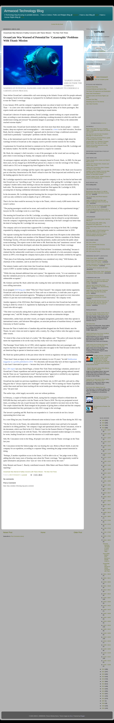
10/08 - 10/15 (107, 477)
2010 (103, 698)
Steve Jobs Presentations (93, 93)
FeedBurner (102, 51)
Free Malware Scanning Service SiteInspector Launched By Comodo (96, 296)
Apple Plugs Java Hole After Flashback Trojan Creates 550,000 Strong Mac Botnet (97, 292)
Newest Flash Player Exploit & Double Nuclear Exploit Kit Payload (96, 261)
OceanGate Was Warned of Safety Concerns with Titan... (107, 567)
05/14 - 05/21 (107, 590)
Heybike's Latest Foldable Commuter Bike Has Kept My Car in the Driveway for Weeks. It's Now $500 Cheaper (97, 173)
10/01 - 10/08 (107, 481)
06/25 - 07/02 (107, 536)
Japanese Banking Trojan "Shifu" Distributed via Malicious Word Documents (98, 272)
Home (43, 532)
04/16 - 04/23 (107, 605)
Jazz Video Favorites (92, 104)
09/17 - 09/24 (107, 489)
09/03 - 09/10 (107, 496)
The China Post (90, 323)
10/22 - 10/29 (107, 469)
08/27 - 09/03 (107, 500)
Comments (91, 69)
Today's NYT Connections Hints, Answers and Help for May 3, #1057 (97, 168)
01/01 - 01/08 (107, 664)
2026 (103, 420)
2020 (103, 674)
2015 (103, 686)
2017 (103, 681)
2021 (103, 671)
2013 (103, 691)
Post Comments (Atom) (17, 536)
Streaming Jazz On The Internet (95, 101)
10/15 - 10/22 (107, 473)
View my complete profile (101, 79)
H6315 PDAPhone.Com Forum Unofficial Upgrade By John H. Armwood (97, 334)
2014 (103, 688)
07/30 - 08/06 (107, 516)
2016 (103, 684)
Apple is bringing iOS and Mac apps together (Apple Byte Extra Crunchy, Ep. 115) (97, 202)
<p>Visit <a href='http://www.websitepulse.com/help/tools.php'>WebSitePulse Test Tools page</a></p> (100, 115)
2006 (103, 703)
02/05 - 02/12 (107, 645)
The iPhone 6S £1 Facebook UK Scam (97, 268)
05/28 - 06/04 (107, 582)
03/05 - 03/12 (107, 629)
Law (22, 17)
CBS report (11, 369)
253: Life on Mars (91, 242)
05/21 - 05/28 (107, 586)
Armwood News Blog (92, 87)
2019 (103, 676)
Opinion (75, 15)
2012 (103, 693)
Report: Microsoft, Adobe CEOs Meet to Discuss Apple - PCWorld (98, 368)
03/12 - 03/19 (107, 625)
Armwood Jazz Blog (91, 99)
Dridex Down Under (91, 258)
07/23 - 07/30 (107, 520)
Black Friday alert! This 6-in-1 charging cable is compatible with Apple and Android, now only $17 (98, 130)
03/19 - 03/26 (107, 621)
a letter (55, 129)
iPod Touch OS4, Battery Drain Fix (95, 387)
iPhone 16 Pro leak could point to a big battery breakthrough (97, 146)
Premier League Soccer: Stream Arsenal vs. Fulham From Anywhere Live (98, 177)
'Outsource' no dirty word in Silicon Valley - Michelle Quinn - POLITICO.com (98, 380)
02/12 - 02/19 (107, 641)
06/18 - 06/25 (107, 540)
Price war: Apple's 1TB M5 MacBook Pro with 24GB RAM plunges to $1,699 (97, 231)
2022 (103, 669)
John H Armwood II (102, 77)
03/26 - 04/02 (107, 617)
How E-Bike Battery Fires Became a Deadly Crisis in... (106, 557)
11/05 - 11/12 (107, 461)
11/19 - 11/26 (107, 453)
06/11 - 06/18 (107, 574)
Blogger (82, 716)
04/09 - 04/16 (107, 609)
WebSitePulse (103, 123)
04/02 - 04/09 (107, 613)
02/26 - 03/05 (107, 633)
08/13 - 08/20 (107, 508)
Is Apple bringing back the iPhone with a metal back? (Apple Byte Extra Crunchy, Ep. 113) (98, 211)
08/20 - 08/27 (107, 504)
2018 (103, 679)
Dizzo (71, 716)
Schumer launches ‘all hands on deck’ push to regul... (106, 547)
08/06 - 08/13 (107, 512)
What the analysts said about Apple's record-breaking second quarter (96, 234)
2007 (103, 701)
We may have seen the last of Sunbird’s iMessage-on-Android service (97, 134)
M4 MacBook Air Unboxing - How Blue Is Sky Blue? (101, 397)
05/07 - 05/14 (107, 594)
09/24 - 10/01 (107, 485)
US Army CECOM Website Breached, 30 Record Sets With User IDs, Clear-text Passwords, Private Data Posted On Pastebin (97, 303)
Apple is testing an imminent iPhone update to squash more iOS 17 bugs (98, 138)
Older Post (78, 532)
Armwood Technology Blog (24, 11)
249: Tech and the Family (93, 251)
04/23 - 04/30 (107, 601)
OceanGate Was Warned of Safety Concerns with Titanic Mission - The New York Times (30, 472)
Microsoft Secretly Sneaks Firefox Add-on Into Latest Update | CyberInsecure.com (97, 313)
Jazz (97, 15)
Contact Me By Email (57, 24)
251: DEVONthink (91, 247)
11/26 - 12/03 (107, 449)
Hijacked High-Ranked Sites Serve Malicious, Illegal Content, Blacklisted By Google (97, 286)
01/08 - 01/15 (107, 660)
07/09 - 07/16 (107, 528)
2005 (103, 706)
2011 (103, 696)
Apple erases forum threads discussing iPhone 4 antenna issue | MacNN (97, 345)
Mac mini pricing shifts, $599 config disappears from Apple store (96, 223)
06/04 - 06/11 (107, 578)
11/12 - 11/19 (107, 457)
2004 (103, 708)
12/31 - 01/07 (107, 430)
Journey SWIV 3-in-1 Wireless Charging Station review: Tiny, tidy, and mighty (97, 142)
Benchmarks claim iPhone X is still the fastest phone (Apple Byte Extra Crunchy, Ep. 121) (97, 193)
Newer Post (7, 532)
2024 (103, 425)
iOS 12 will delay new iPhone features (96, 196)
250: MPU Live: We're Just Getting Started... (98, 249)
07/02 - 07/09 (107, 532)
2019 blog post (20, 290)
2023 (103, 427)
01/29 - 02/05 (107, 649)
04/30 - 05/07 (107, 597)
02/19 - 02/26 (107, 637)
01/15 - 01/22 (107, 657)
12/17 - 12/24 (107, 437)
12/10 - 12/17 (107, 441)
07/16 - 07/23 (107, 524)
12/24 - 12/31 (107, 433)
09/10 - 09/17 (107, 493)
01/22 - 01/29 (107, 653)
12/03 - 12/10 (107, 445)
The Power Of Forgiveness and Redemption (98, 91)
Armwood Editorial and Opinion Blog (96, 89)
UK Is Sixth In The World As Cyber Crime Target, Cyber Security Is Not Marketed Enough (97, 281)
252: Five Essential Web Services (95, 244)
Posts (89, 66)
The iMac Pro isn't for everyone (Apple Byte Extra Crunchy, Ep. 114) (98, 206)
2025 (103, 423)
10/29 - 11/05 (107, 465)
